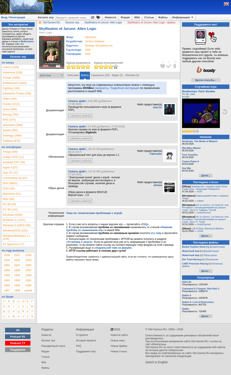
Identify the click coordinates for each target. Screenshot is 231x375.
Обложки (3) (132, 75)
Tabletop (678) (11, 140)
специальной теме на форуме (113, 247)
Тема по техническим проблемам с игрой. (94, 213)
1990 (7, 285)
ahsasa (158, 185)
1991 (28, 280)
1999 (7, 270)
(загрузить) (102, 88)
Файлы (163, 17)
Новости (110, 17)
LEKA (200, 231)
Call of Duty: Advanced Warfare (207, 228)
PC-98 (185, 94)
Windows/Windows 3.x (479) (16, 237)
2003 (28, 260)
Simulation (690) (13, 125)
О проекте (82, 335)
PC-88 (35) (9, 204)
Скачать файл (77, 101)
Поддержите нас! (86, 351)
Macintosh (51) (12, 193)
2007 (17, 255)
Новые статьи (119, 351)
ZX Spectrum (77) (13, 244)
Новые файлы (119, 346)
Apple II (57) (10, 167)
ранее (28, 290)
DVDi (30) (9, 188)
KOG (199, 191)
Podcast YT (17, 343)
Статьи (149, 17)
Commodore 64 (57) (15, 178)
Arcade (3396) (11, 77)
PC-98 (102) (10, 209)
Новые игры (118, 340)
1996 (7, 275)
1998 (17, 270)
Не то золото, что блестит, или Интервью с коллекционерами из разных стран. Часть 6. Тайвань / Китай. (205, 207)
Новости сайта (119, 335)
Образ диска (210, 255)
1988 (28, 285)
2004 (17, 260)
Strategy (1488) (12, 135)
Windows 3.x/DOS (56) (16, 225)
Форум (125, 17)
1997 (28, 270)
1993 (7, 280)
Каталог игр (46, 17)
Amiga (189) (10, 151)
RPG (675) (9, 119)
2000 (28, 265)
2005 (7, 260)
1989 (17, 285)
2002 (7, 265)
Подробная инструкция (124, 88)
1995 (17, 275)
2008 (7, 255)
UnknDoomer (204, 212)
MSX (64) (8, 199)
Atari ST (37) (10, 172)
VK (18, 330)
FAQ (78, 346)
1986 (17, 290)
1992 (17, 280)
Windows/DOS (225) (15, 230)
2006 (28, 255)
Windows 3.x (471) (14, 220)
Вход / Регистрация (13, 17)
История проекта (86, 340)
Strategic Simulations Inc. (99, 45)
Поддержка (17, 349)
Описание (73, 75)
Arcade (185, 96)
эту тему (156, 233)
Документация (217, 247)
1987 (7, 290)
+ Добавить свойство (80, 116)
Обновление (211, 259)
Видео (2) (117, 75)
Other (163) (10, 98)
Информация (183, 17)
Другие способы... (205, 80)
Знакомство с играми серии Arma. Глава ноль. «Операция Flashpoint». (205, 187)
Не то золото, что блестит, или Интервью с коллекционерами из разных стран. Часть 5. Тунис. (205, 219)
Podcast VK (17, 336)
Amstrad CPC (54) (14, 162)
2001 (17, 265)
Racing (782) (10, 114)
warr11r (157, 107)
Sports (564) (10, 130)
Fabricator (156, 153)
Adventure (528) (12, 72)
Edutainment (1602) (15, 83)
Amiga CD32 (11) (13, 156)
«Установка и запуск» (79, 241)
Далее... (205, 175)
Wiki (137, 17)
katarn (200, 200)
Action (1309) (11, 67)
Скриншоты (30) (100, 75)
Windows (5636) (12, 214)
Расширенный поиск (53, 346)
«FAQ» (144, 224)
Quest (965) (10, 109)
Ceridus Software (94, 41)
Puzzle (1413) (11, 104)
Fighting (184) (11, 88)
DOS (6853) (10, 183)
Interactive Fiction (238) (17, 93)
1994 (88, 49)
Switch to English (156, 362)
